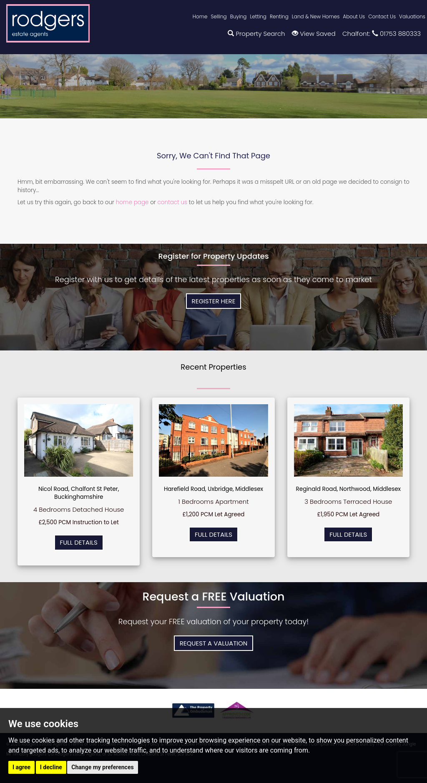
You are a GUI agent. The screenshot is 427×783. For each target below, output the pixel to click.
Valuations (412, 16)
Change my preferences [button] (102, 767)
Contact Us (382, 16)
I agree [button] (21, 767)
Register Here (214, 301)
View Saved (313, 33)
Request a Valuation (214, 643)
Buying (238, 16)
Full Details (79, 542)
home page (132, 202)
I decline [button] (51, 767)
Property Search (256, 33)
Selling (218, 16)
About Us (354, 16)
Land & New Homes (316, 16)
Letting (258, 16)
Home (200, 16)
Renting (279, 16)
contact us (172, 202)
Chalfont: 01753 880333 (381, 33)
